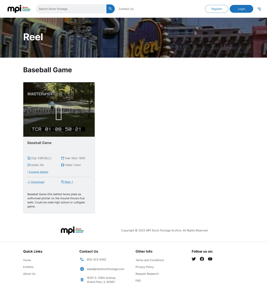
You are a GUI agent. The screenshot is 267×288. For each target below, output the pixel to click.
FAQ (138, 280)
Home (27, 260)
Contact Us (126, 9)
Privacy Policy (145, 267)
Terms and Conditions (150, 260)
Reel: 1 (69, 182)
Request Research (147, 273)
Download (37, 182)
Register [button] (216, 9)
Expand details (38, 172)
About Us (29, 273)
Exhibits (28, 267)
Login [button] (241, 9)
